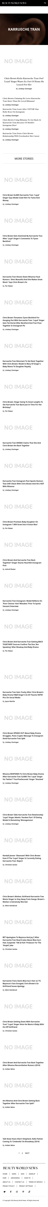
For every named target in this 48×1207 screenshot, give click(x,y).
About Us (6, 1182)
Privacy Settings (26, 1186)
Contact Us (19, 1182)
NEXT (27, 1153)
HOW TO (27, 1178)
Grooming (15, 1178)
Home (5, 1174)
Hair (4, 1178)
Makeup (32, 1174)
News (14, 1174)
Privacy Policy (9, 1186)
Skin (22, 1174)
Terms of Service (35, 1182)
